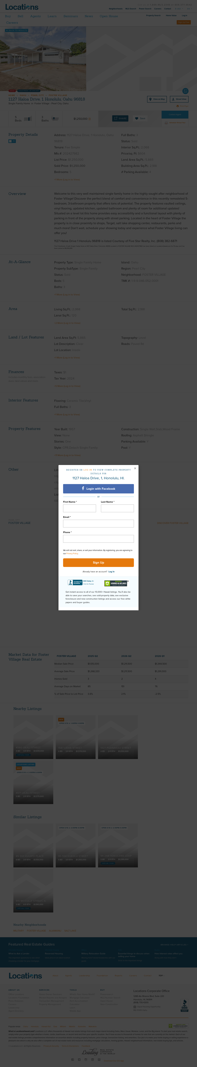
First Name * (70, 501)
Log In (112, 571)
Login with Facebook (98, 488)
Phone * (67, 532)
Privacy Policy (72, 553)
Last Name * (108, 501)
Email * (67, 517)
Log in (87, 470)
